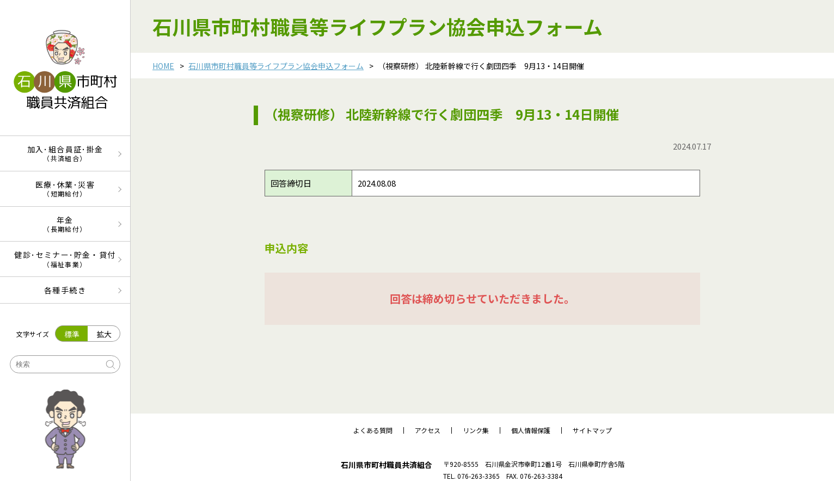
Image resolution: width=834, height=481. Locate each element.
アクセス (427, 430)
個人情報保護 (530, 430)
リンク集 (476, 430)
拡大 (104, 334)
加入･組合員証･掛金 (65, 153)
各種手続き (65, 290)
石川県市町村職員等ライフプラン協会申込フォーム (276, 65)
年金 (65, 223)
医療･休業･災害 (65, 188)
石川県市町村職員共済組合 (386, 464)
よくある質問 (373, 430)
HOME (163, 65)
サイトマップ (592, 430)
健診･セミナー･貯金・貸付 (65, 258)
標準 (71, 334)
